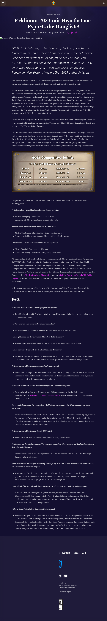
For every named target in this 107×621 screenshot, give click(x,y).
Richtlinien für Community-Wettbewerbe (45, 395)
